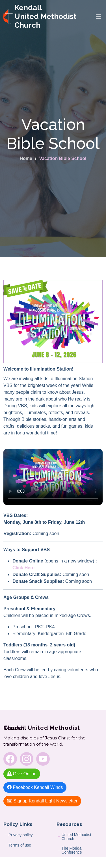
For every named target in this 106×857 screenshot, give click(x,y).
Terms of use (19, 845)
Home (26, 158)
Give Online (21, 773)
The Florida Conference (72, 850)
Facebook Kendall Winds (35, 787)
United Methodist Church (76, 837)
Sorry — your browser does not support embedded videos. (53, 477)
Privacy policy (20, 835)
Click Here (23, 567)
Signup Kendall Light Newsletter (42, 800)
